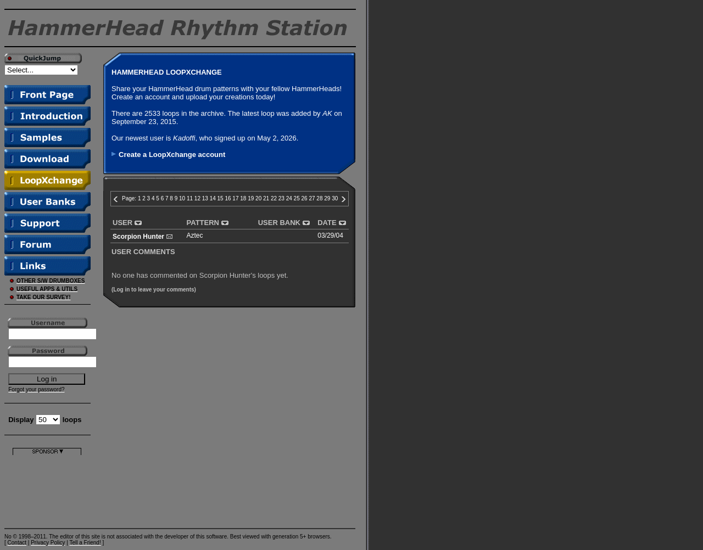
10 (182, 198)
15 (220, 198)
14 (213, 198)
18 (243, 198)
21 (266, 198)
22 (274, 198)
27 (312, 198)
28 (319, 198)
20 (258, 198)
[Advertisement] (47, 489)
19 (251, 198)
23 (281, 198)
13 (205, 198)
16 (228, 198)
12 (197, 198)
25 (297, 198)
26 (305, 198)
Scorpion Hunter (138, 236)
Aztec (195, 235)
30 (335, 198)
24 (289, 198)
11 (190, 198)
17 (235, 198)
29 (327, 198)
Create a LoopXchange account (172, 154)
